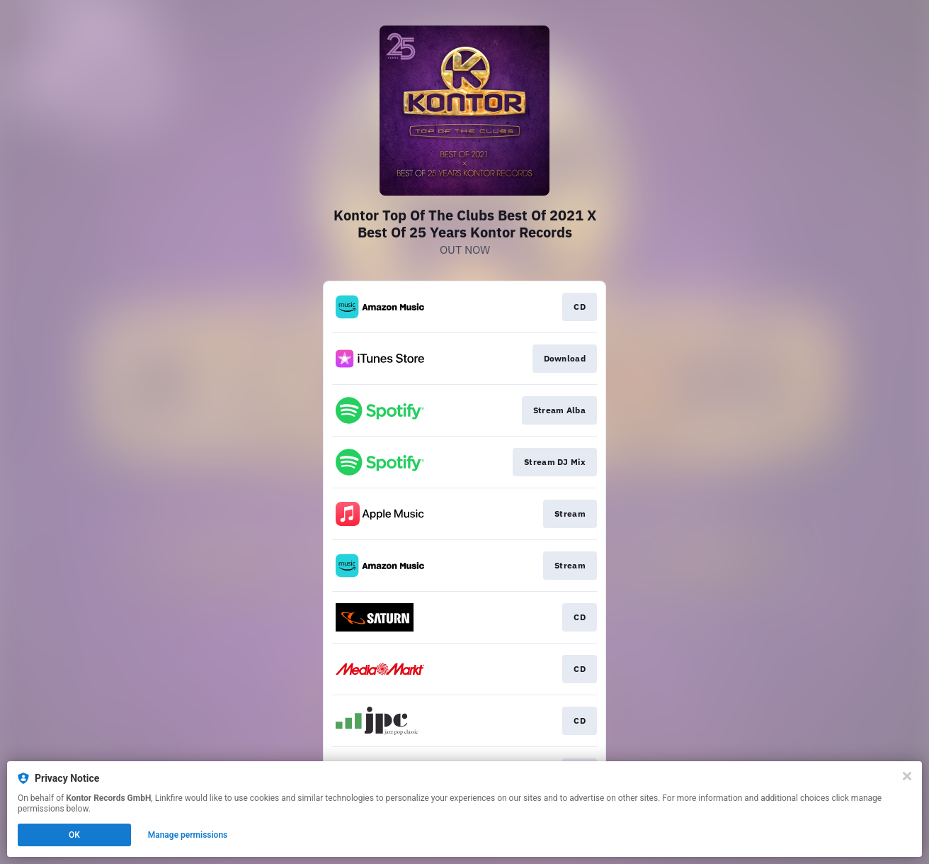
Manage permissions (188, 835)
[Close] (907, 776)
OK (74, 835)
